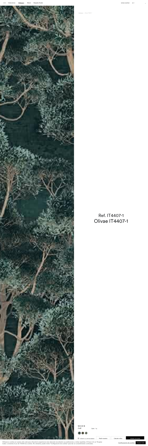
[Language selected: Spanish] (133, 2)
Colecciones (11, 3)
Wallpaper (21, 3)
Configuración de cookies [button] (126, 443)
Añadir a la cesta (135, 424)
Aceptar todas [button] (141, 442)
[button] (70, 227)
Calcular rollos (118, 424)
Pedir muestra (103, 424)
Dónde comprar (125, 2)
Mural (29, 3)
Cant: (93, 414)
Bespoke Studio (38, 3)
